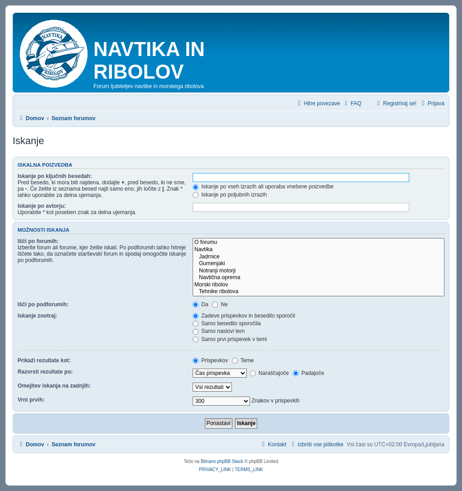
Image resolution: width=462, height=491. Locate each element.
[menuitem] (351, 104)
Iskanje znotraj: (37, 316)
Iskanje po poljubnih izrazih (230, 195)
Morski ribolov (319, 285)
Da (200, 304)
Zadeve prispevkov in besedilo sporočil (244, 316)
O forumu (319, 242)
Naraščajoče (269, 373)
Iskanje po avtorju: (42, 206)
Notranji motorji (319, 271)
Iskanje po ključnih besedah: (55, 176)
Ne (220, 304)
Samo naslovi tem (219, 331)
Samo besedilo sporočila (227, 323)
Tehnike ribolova (319, 291)
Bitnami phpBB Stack (222, 461)
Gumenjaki (319, 263)
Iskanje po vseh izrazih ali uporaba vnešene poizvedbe (263, 186)
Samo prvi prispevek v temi (230, 339)
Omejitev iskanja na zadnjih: (54, 386)
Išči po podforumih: (43, 304)
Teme (243, 360)
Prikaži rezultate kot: (44, 360)
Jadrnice (319, 257)
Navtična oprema (319, 277)
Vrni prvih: (31, 400)
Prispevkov (210, 360)
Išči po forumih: (38, 241)
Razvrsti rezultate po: (45, 372)
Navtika (319, 249)
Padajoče (308, 373)
